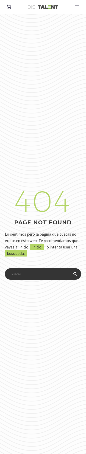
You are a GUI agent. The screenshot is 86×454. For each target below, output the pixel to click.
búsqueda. (16, 253)
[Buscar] (43, 274)
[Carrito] (9, 7)
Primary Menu (77, 7)
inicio (37, 247)
